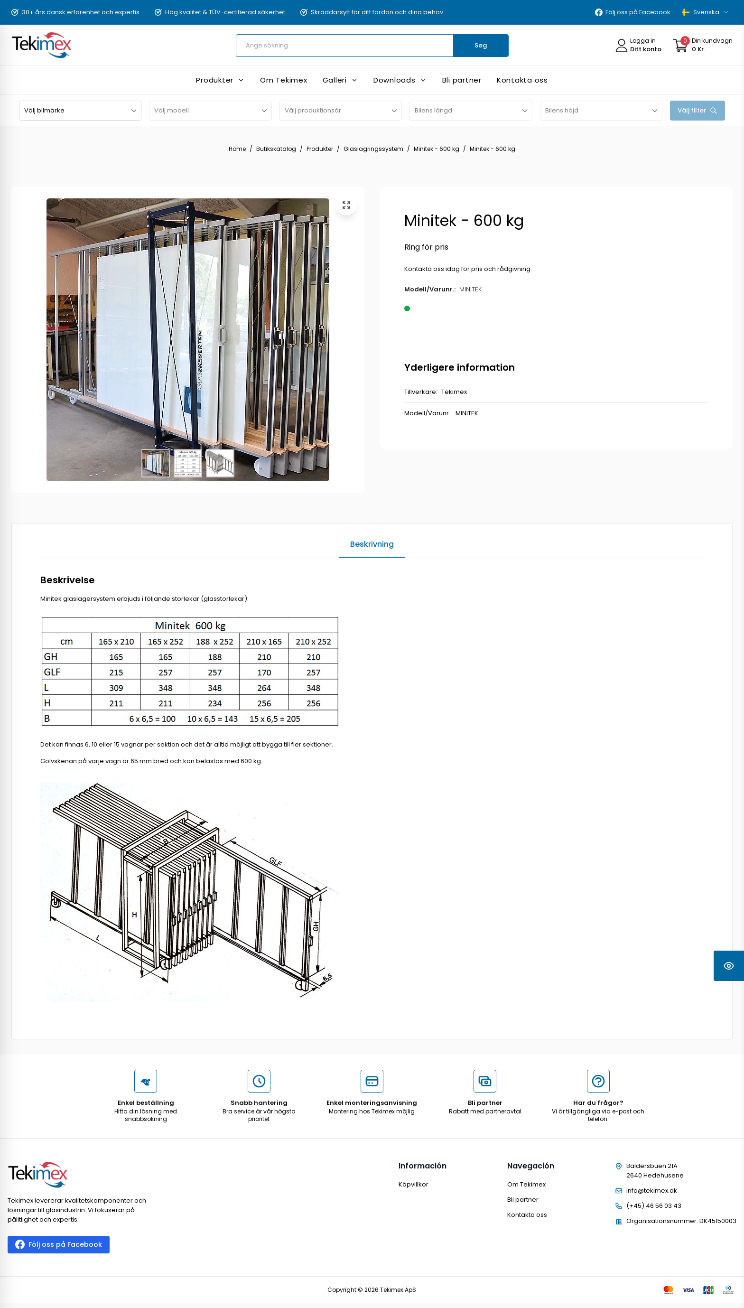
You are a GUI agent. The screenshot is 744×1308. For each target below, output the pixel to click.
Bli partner (523, 1199)
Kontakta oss (527, 1214)
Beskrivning (372, 544)
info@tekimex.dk (651, 1190)
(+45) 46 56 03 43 (653, 1205)
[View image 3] (220, 463)
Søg (480, 45)
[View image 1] (155, 463)
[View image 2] (188, 463)
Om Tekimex (526, 1184)
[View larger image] (346, 205)
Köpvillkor (413, 1184)
